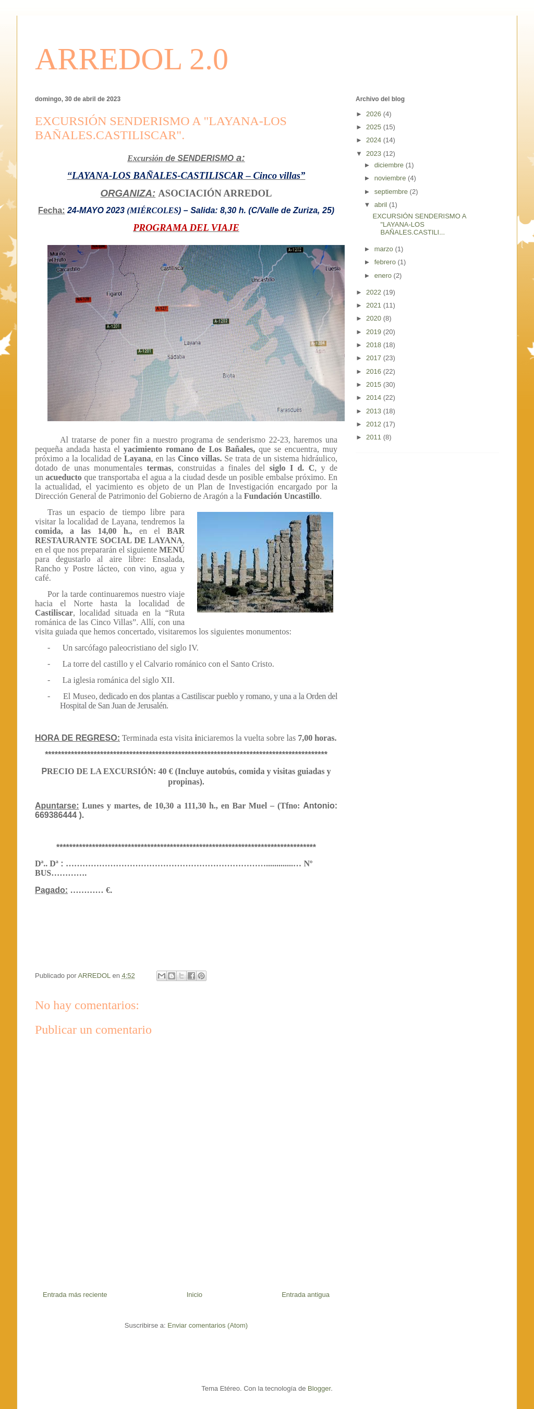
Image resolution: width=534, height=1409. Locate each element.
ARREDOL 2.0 (131, 59)
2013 (374, 411)
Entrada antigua (306, 1294)
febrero (386, 262)
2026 (374, 114)
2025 (374, 127)
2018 (374, 345)
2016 (374, 371)
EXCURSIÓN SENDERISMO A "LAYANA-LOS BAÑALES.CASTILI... (419, 224)
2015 (374, 384)
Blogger (319, 1388)
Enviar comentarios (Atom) (207, 1325)
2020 (374, 318)
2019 (374, 332)
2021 (374, 305)
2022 (374, 292)
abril (381, 205)
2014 (374, 397)
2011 (374, 437)
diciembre (390, 165)
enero (384, 275)
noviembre (391, 178)
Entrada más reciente (75, 1294)
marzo (384, 249)
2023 (374, 153)
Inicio (194, 1294)
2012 (374, 424)
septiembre (392, 191)
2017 (374, 358)
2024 (374, 140)
